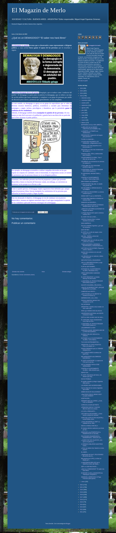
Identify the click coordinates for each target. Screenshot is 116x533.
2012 (81, 509)
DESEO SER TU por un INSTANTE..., (91, 196)
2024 (81, 93)
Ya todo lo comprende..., (88, 139)
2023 (81, 95)
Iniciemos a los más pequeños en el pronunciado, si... (91, 146)
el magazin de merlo (95, 45)
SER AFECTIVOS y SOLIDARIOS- (91, 260)
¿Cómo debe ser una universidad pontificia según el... (90, 166)
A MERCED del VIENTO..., (88, 291)
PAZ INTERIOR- (85, 304)
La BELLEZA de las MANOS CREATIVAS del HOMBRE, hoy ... (91, 127)
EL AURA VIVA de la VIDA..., (89, 217)
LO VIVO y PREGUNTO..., (88, 411)
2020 (81, 489)
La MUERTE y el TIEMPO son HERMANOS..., (89, 131)
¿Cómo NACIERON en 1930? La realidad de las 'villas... (90, 422)
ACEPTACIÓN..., (86, 398)
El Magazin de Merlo (39, 10)
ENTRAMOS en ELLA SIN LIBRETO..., (92, 124)
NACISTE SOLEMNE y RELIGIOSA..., (92, 285)
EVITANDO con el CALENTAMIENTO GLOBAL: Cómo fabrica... (91, 338)
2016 (81, 499)
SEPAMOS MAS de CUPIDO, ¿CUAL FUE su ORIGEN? (91, 401)
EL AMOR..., (84, 452)
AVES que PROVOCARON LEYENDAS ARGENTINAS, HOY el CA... (92, 205)
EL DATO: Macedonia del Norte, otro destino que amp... (91, 375)
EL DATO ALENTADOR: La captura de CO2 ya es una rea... (92, 361)
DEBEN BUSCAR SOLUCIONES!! (90, 392)
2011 (81, 512)
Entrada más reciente (18, 271)
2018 (81, 494)
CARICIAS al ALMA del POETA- (90, 405)
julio (82, 110)
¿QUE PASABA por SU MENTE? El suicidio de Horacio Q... (91, 294)
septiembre (84, 105)
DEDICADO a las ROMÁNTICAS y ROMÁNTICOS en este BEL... (91, 432)
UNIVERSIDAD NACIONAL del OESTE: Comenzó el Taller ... (92, 314)
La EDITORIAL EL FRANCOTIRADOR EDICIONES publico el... (92, 170)
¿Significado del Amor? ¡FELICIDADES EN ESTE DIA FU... (92, 455)
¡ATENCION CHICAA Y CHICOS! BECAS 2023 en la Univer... (90, 408)
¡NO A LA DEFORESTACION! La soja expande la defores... (91, 263)
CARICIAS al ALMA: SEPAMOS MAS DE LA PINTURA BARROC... (92, 331)
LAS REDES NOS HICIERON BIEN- (91, 385)
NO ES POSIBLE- (86, 379)
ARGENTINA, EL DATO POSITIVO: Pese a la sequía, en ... (91, 345)
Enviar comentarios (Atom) (27, 274)
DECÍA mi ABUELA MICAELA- (89, 426)
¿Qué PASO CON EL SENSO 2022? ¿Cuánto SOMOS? (91, 395)
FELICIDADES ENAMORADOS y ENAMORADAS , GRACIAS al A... (91, 436)
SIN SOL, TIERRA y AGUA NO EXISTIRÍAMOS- (89, 236)
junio (82, 112)
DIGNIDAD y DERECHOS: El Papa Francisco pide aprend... (91, 477)
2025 (81, 91)
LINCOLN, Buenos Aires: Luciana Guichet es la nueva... (90, 220)
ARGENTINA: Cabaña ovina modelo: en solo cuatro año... (92, 307)
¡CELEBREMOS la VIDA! (88, 327)
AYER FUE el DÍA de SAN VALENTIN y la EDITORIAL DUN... (92, 418)
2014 (81, 504)
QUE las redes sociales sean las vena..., (92, 317)
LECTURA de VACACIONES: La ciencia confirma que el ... (92, 192)
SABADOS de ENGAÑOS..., (89, 202)
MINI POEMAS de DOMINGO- (89, 181)
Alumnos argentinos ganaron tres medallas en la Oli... (90, 301)
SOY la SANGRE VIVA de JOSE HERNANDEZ (90, 365)
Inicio (43, 271)
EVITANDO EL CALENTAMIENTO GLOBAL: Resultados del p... (90, 269)
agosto (83, 107)
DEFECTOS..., (85, 372)
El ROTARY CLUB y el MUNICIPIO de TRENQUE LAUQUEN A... (92, 473)
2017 (81, 497)
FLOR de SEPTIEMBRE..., (88, 266)
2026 (81, 88)
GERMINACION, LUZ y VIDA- (89, 298)
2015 (81, 502)
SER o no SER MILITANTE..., (89, 466)
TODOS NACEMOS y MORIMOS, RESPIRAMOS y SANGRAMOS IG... (92, 244)
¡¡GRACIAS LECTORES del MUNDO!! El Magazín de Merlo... (92, 209)
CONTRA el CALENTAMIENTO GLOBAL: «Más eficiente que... (90, 369)
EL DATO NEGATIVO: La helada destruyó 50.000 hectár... (90, 277)
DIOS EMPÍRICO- (86, 223)
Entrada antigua (66, 271)
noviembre (84, 100)
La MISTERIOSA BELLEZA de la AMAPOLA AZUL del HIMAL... (90, 463)
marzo (83, 120)
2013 (81, 507)
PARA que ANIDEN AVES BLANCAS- (91, 311)
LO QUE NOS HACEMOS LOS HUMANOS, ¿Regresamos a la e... (91, 142)
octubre (83, 103)
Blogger (68, 523)
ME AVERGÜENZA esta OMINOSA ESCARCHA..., (91, 357)
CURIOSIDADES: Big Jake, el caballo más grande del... (91, 184)
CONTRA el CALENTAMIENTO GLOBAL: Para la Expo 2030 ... (90, 178)
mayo (83, 115)
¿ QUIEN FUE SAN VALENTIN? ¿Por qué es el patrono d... (91, 440)
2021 (81, 487)
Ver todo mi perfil (83, 80)
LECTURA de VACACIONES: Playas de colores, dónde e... (92, 249)
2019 (81, 492)
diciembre (84, 98)
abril (82, 117)
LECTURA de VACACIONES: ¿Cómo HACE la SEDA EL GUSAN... (91, 414)
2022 (81, 485)
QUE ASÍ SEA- (85, 230)
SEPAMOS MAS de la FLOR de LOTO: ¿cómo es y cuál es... (92, 240)
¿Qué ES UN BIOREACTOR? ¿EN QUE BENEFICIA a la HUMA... (92, 288)
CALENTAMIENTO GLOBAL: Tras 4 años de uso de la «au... (91, 158)
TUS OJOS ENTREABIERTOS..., (90, 342)
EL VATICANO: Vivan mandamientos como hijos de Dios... (91, 320)
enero (83, 481)
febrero (83, 122)
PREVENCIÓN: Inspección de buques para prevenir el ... (92, 135)
